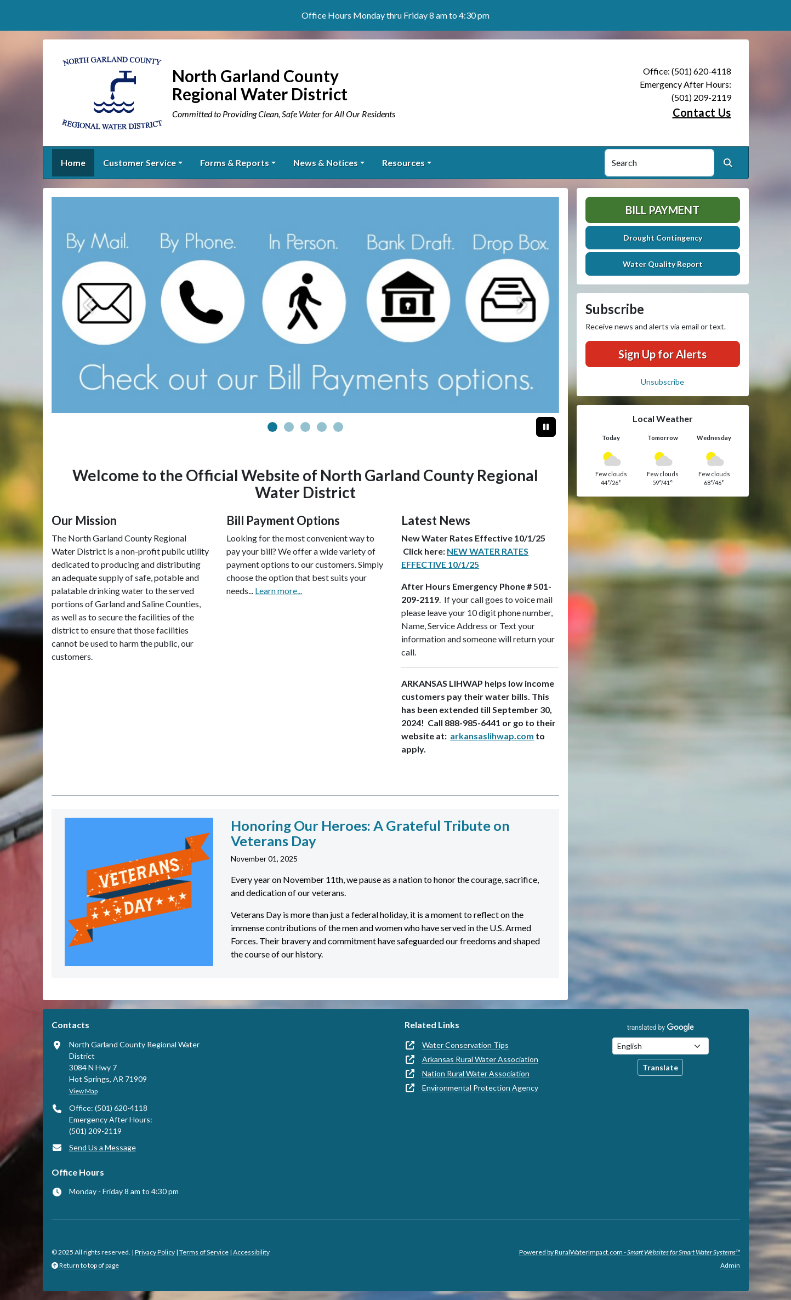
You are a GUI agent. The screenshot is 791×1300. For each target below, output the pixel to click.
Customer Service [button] (139, 162)
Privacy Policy (155, 1252)
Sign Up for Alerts (662, 354)
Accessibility (251, 1252)
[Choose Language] (660, 1045)
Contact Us (702, 112)
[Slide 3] (322, 427)
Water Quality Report (663, 264)
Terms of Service (204, 1252)
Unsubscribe (662, 381)
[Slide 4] (338, 427)
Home (73, 162)
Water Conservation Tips (465, 1045)
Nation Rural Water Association (476, 1073)
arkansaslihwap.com (492, 736)
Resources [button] (403, 162)
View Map (83, 1091)
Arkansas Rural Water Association (480, 1059)
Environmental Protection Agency (480, 1087)
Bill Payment (662, 209)
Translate (660, 1067)
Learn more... (278, 590)
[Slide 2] (305, 427)
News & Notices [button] (325, 162)
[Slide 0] (272, 427)
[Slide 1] (289, 427)
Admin (730, 1265)
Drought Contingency (662, 237)
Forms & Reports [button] (234, 162)
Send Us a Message (102, 1147)
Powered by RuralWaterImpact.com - (629, 1252)
